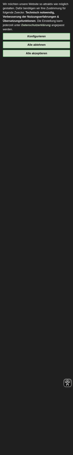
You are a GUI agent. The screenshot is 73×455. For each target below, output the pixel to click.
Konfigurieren (36, 36)
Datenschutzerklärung (36, 25)
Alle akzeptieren (36, 53)
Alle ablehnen (36, 44)
